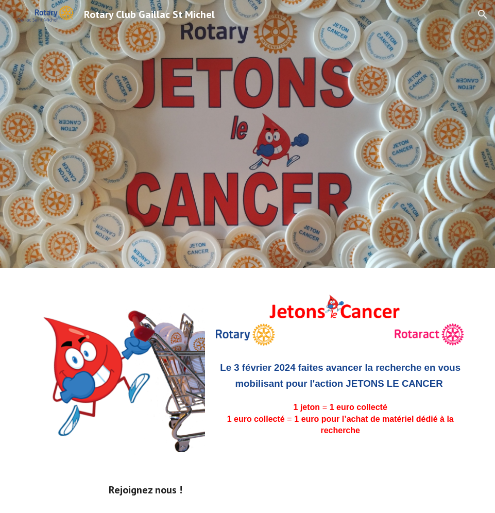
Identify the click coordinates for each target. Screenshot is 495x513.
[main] (340, 402)
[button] (482, 14)
